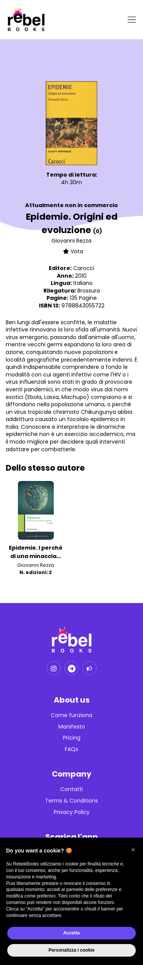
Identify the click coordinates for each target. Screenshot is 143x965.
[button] (133, 850)
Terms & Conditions (71, 800)
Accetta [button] (71, 933)
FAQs (71, 749)
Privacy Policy (72, 812)
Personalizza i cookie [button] (71, 950)
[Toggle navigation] (130, 19)
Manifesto (71, 726)
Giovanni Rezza (71, 240)
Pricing (71, 737)
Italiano (83, 283)
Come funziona (71, 715)
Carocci (83, 268)
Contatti (71, 789)
